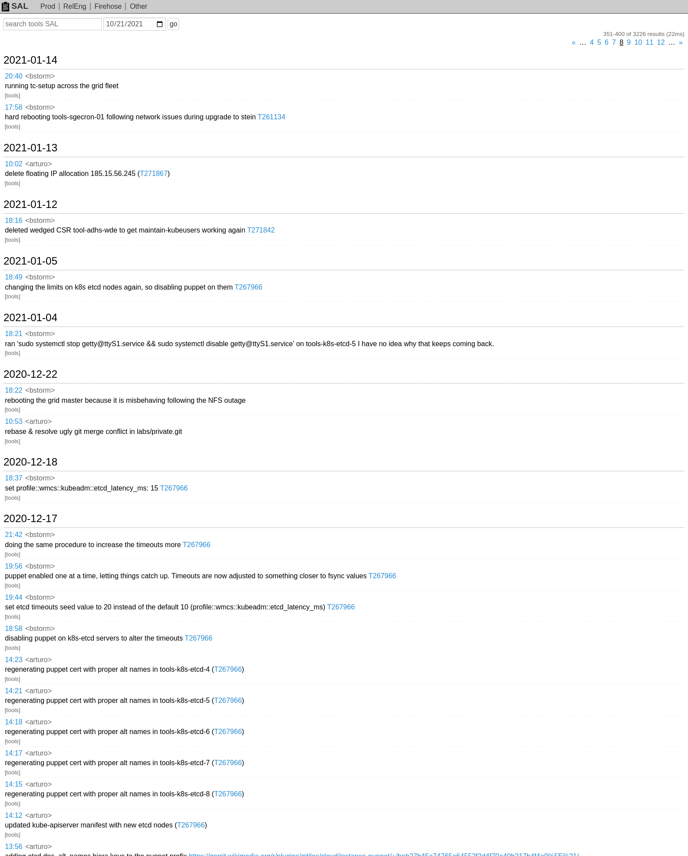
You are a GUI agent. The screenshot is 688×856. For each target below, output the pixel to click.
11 (650, 42)
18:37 (13, 478)
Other (138, 6)
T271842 (261, 230)
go (173, 24)
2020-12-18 (30, 462)
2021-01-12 (30, 204)
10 (638, 42)
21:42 (13, 534)
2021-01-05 (30, 261)
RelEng (74, 6)
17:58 (13, 107)
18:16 (13, 220)
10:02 (13, 164)
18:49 (13, 277)
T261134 (271, 117)
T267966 (248, 287)
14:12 (13, 815)
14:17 (13, 753)
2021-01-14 (30, 60)
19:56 (13, 566)
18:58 (13, 628)
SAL (15, 6)
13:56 (13, 846)
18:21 (13, 333)
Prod (47, 6)
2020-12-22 (30, 374)
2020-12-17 (30, 518)
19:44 (13, 597)
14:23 (13, 659)
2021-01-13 (30, 147)
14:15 (13, 784)
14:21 (13, 691)
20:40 (13, 76)
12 (661, 42)
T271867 (154, 173)
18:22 (13, 390)
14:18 (13, 722)
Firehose (108, 6)
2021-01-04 (30, 317)
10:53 (13, 421)
